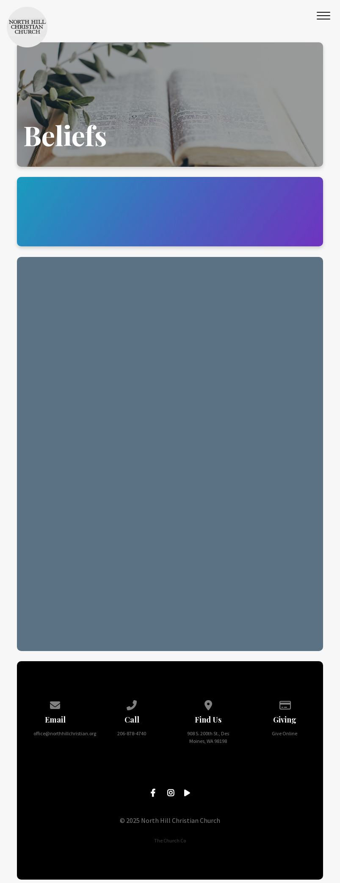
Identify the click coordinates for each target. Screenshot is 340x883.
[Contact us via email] (55, 704)
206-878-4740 (131, 733)
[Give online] (285, 704)
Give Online (284, 733)
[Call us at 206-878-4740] (131, 704)
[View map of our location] (208, 704)
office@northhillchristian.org (64, 733)
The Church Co (170, 840)
